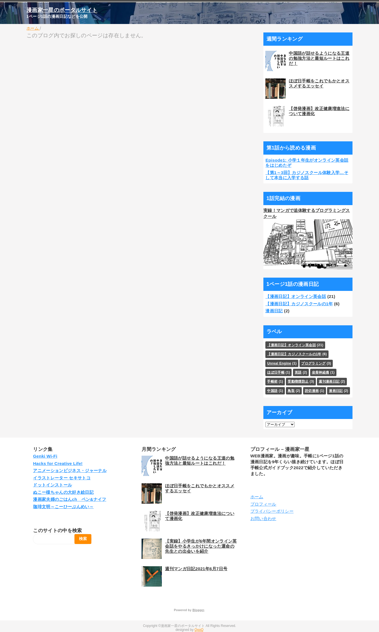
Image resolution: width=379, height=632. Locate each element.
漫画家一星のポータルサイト (62, 10)
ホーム (256, 496)
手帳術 (272, 381)
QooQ (199, 630)
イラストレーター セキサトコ (62, 477)
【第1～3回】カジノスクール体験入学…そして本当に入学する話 (306, 175)
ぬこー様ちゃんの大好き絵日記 (63, 492)
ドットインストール (52, 484)
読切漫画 (312, 391)
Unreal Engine (279, 363)
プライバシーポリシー (272, 511)
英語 (298, 372)
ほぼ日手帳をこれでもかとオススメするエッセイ (319, 83)
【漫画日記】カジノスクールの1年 (299, 303)
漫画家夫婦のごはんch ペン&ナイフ (69, 499)
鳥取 (291, 391)
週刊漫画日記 (329, 381)
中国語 (272, 391)
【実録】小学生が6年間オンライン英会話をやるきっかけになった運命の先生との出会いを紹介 (201, 546)
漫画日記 (274, 310)
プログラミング (313, 363)
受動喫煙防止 (298, 381)
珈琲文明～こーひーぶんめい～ (63, 506)
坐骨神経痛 (320, 372)
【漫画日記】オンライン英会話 (295, 296)
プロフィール (263, 504)
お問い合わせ (263, 518)
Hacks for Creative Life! (58, 463)
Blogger (198, 610)
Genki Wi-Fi (45, 456)
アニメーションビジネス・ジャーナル (70, 470)
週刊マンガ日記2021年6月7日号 (196, 568)
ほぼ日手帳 (276, 372)
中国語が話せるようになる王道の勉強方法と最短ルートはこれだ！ (319, 58)
